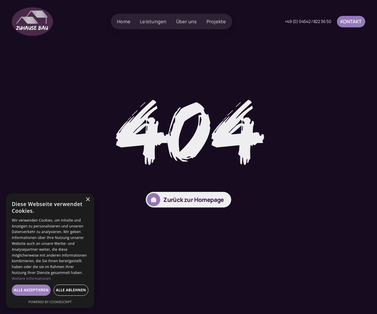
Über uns (186, 21)
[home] (32, 21)
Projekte (216, 21)
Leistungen (153, 21)
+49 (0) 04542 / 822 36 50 (308, 21)
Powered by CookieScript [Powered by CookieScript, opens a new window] (50, 302)
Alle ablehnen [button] (71, 290)
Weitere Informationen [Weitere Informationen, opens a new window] (31, 278)
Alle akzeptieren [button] (31, 290)
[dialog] (50, 250)
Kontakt (351, 21)
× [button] (87, 199)
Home (123, 21)
